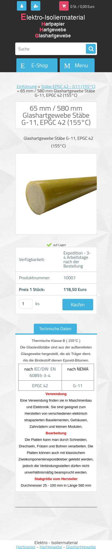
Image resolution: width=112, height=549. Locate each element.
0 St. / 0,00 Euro (82, 6)
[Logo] (52, 26)
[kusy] (26, 303)
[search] (91, 49)
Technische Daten (55, 328)
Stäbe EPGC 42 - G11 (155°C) (68, 86)
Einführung (27, 86)
